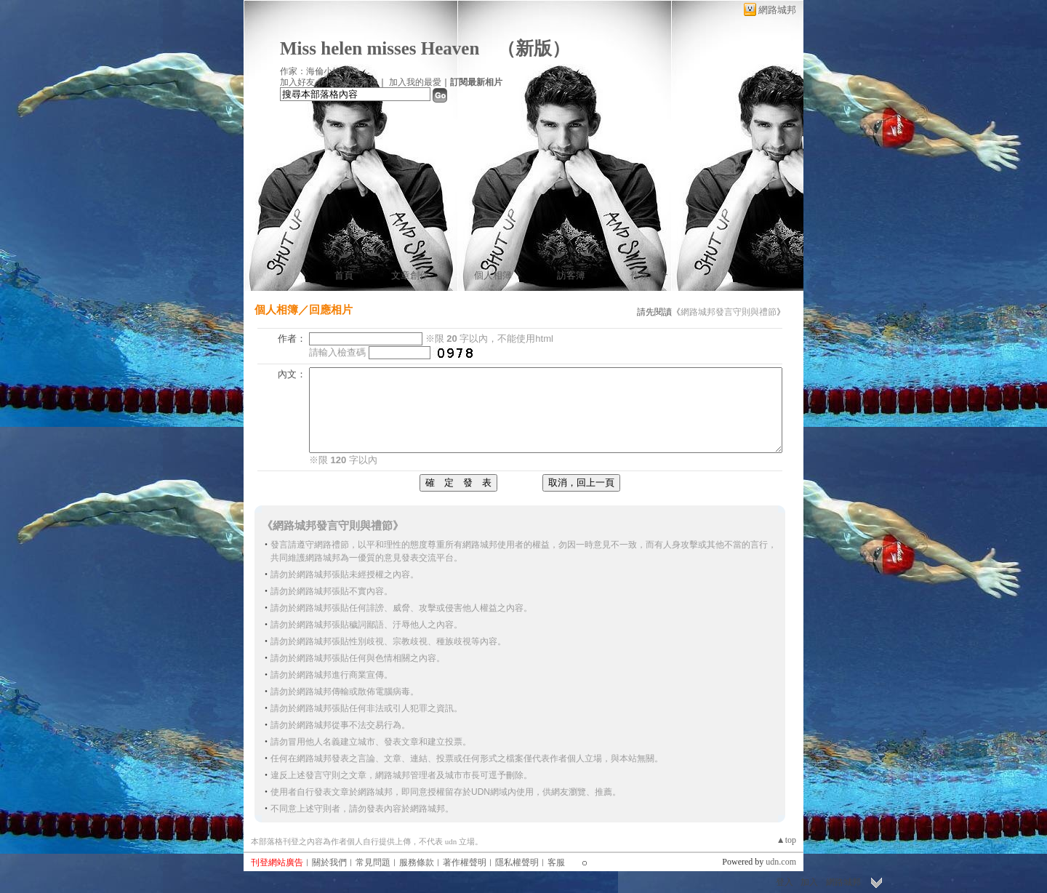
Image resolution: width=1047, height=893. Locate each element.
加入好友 (297, 82)
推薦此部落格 (352, 82)
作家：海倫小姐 (310, 71)
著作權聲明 (464, 862)
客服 (556, 862)
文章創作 (410, 275)
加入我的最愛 (415, 82)
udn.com (781, 862)
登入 (784, 882)
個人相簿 (493, 275)
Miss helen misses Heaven (379, 48)
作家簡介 (649, 275)
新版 (534, 48)
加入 (809, 882)
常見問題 (373, 862)
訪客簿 (571, 275)
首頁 (343, 275)
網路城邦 (777, 9)
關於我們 (329, 862)
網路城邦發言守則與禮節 (729, 312)
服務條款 (416, 862)
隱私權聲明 (517, 862)
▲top (786, 840)
